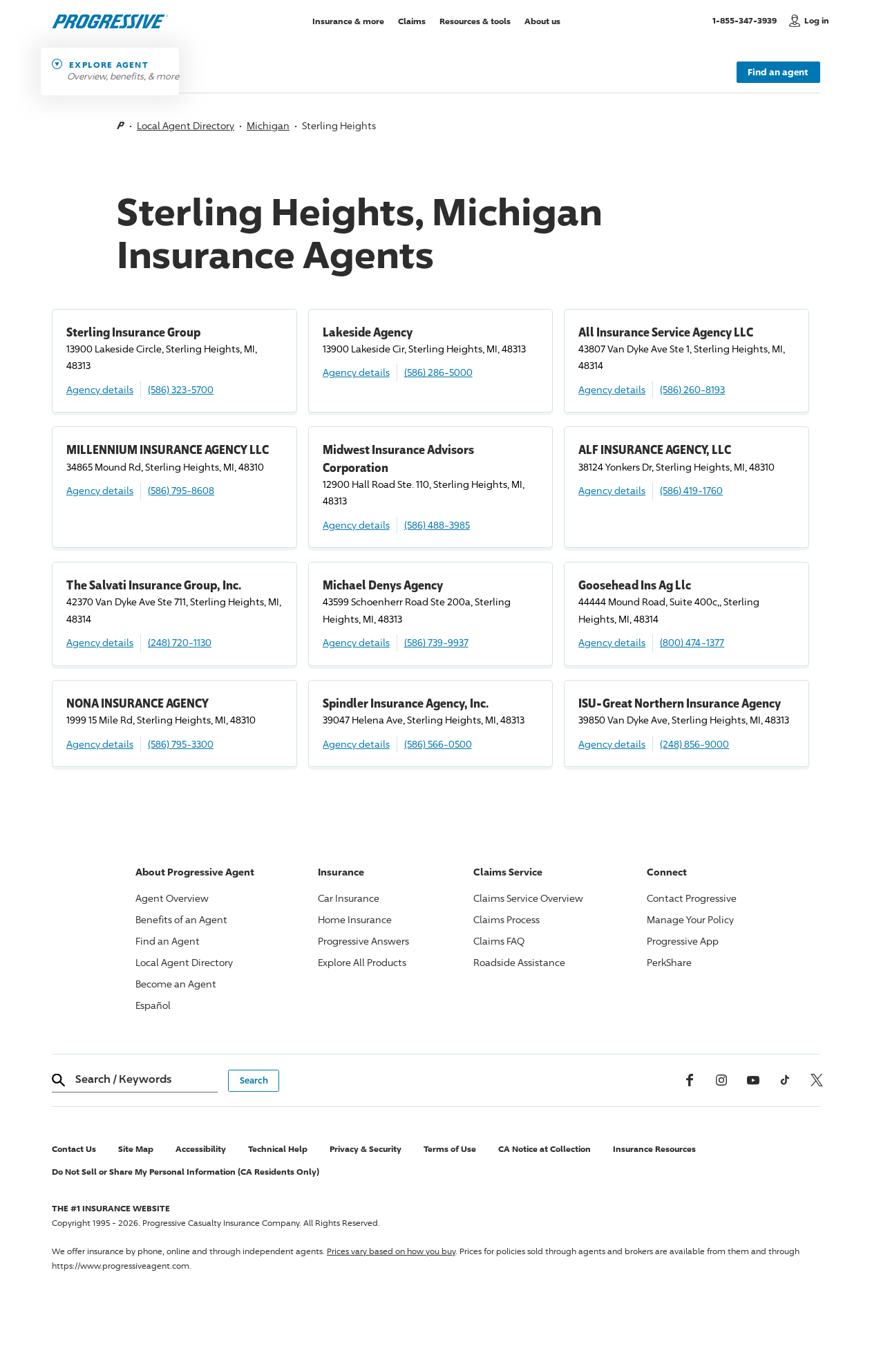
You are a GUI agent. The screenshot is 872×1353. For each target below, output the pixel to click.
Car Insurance (348, 898)
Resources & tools (475, 20)
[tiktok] (785, 1080)
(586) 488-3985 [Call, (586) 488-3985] (437, 525)
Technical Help (277, 1149)
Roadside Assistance (519, 962)
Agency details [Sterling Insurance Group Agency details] (99, 389)
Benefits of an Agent (181, 919)
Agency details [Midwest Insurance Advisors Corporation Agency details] (356, 525)
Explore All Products (362, 962)
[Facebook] (689, 1080)
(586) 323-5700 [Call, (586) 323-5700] (181, 389)
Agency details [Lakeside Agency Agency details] (356, 372)
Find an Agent (167, 941)
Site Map (135, 1149)
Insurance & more (348, 20)
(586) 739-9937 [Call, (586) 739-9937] (436, 642)
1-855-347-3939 (747, 20)
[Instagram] (721, 1080)
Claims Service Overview (528, 898)
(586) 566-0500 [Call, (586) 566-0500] (438, 744)
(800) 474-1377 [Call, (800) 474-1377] (692, 642)
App (683, 941)
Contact (692, 898)
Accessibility (201, 1149)
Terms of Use (450, 1149)
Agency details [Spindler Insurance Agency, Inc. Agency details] (356, 744)
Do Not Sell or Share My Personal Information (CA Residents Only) (185, 1171)
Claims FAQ (498, 941)
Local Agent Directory (185, 125)
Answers (363, 941)
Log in (816, 20)
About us (542, 20)
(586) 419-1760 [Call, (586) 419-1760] (691, 490)
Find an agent (778, 71)
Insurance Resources (654, 1149)
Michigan (268, 125)
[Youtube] (753, 1080)
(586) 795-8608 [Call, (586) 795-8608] (181, 490)
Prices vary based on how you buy (391, 1251)
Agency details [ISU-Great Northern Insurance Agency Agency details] (611, 744)
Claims (412, 20)
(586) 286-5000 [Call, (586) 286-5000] (438, 372)
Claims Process (506, 919)
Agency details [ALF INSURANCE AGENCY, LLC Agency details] (611, 490)
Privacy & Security (365, 1149)
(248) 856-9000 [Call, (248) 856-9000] (694, 744)
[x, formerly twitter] (816, 1080)
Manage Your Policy (690, 919)
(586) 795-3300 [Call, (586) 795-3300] (181, 744)
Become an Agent (175, 984)
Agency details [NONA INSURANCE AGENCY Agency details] (99, 744)
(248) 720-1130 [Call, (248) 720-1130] (179, 642)
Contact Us (74, 1149)
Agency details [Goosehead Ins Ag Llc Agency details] (611, 642)
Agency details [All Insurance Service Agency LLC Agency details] (611, 389)
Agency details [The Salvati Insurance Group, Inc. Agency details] (99, 642)
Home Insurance (355, 919)
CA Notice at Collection (544, 1149)
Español (153, 1005)
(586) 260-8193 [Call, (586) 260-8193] (692, 389)
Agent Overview (172, 898)
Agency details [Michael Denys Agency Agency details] (356, 642)
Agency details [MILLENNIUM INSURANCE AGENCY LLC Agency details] (99, 490)
